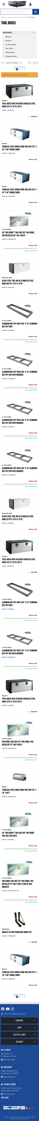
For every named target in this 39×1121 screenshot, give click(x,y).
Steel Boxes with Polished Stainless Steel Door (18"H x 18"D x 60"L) (18, 561)
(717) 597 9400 (9, 1094)
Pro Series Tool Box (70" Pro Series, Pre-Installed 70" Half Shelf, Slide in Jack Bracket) (18, 884)
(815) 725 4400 (9, 1060)
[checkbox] (4, 37)
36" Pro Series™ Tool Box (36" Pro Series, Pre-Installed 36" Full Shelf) (18, 234)
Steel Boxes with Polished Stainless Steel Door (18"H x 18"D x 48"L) (18, 105)
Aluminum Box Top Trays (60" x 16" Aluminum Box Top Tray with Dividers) (19, 470)
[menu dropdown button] (3, 4)
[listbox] (13, 62)
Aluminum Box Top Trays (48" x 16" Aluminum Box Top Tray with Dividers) (19, 421)
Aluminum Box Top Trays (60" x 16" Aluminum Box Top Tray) (19, 325)
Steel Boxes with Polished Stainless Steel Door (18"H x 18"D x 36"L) (18, 700)
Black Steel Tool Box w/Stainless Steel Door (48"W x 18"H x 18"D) (17, 282)
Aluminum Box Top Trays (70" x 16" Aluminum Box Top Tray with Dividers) (19, 652)
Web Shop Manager (23, 1118)
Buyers (9, 41)
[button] (19, 12)
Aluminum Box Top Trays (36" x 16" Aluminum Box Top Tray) (19, 604)
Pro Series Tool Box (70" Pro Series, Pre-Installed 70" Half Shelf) (18, 743)
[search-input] (16, 11)
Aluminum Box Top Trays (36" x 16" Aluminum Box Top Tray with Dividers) (19, 373)
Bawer (8, 37)
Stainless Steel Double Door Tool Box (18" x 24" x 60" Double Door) (19, 148)
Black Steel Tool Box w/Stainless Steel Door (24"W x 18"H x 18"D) (17, 518)
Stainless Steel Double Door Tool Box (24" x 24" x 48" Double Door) (19, 191)
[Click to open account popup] (30, 4)
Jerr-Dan (9, 48)
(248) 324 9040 (9, 1077)
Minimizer (10, 52)
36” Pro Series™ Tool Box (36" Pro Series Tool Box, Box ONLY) (18, 834)
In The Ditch (11, 45)
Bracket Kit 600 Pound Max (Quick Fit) (17, 932)
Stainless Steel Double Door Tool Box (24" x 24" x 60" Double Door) (19, 974)
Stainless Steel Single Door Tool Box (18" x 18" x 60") (19, 791)
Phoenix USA (11, 56)
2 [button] (19, 69)
